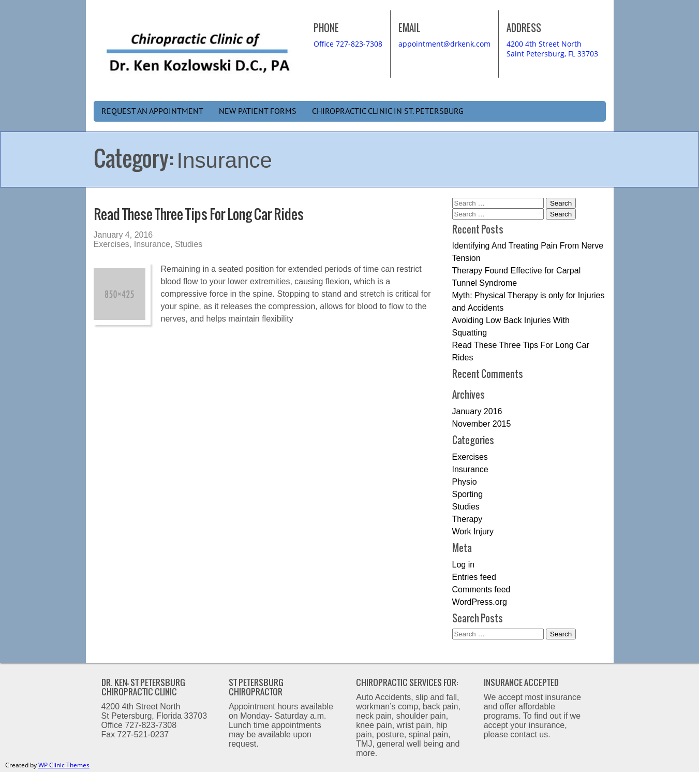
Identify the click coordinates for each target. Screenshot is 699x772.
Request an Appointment (152, 111)
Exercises (111, 244)
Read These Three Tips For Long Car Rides (199, 214)
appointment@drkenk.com (444, 44)
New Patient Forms (257, 111)
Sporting (467, 494)
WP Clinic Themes (64, 765)
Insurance (152, 244)
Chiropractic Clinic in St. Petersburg (388, 111)
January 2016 (477, 411)
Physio (464, 481)
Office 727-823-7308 (348, 44)
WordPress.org (479, 602)
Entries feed (474, 577)
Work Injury (473, 531)
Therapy (467, 519)
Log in (463, 564)
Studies (188, 244)
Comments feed (481, 589)
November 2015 (481, 423)
